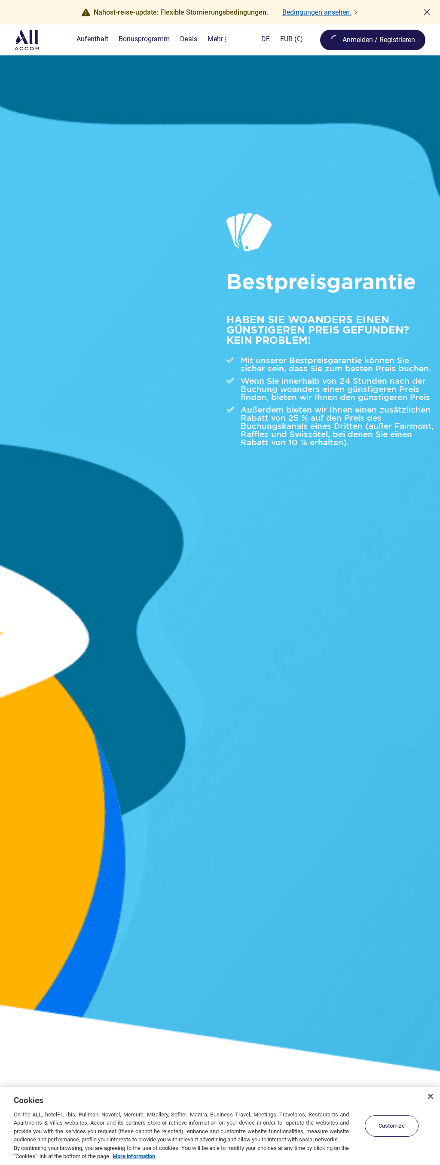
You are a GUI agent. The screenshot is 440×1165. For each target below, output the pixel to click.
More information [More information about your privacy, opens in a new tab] (134, 1156)
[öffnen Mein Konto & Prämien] (372, 40)
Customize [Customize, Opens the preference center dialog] (392, 1125)
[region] (220, 1126)
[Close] (430, 1096)
